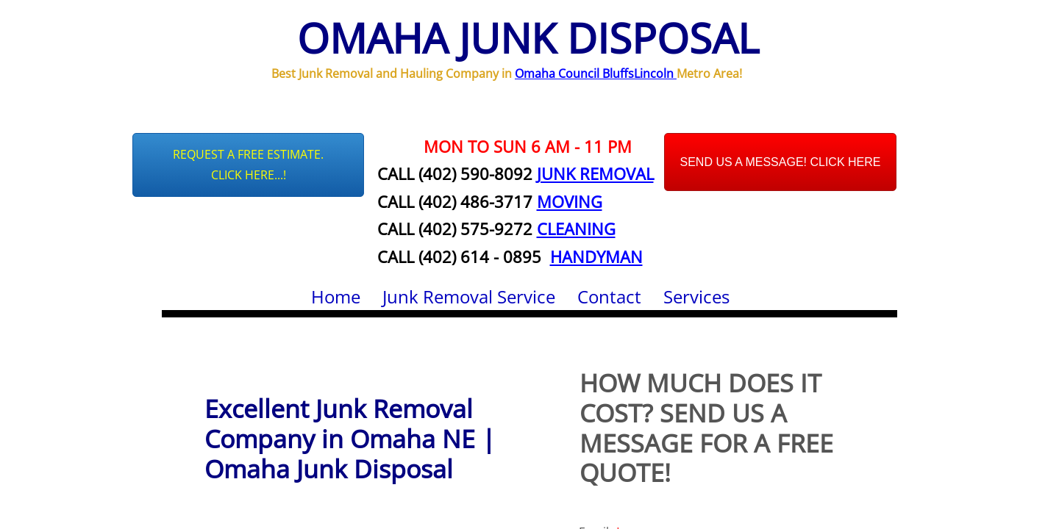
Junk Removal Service (468, 296)
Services (696, 296)
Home (335, 296)
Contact (609, 296)
